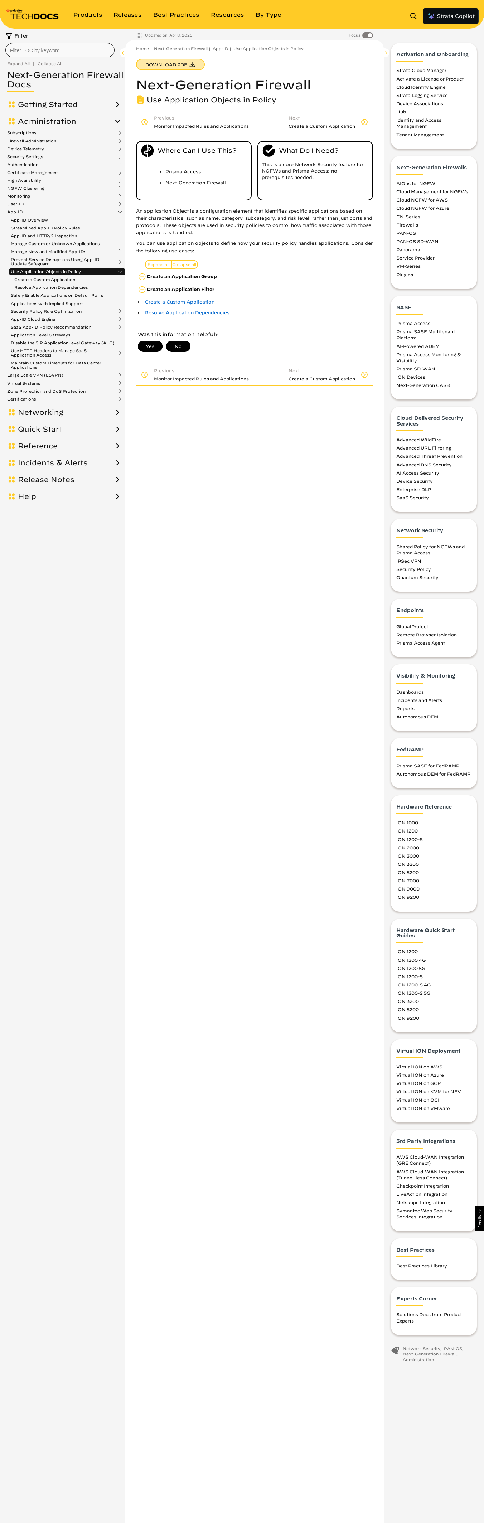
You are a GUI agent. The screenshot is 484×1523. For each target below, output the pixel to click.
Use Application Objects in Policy (46, 272)
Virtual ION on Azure (420, 1074)
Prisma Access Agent (420, 642)
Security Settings (25, 157)
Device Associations (419, 103)
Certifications (21, 399)
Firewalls (407, 224)
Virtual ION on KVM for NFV (428, 1091)
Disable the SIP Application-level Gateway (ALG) (63, 342)
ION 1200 (407, 830)
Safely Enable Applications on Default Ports (57, 295)
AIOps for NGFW (415, 183)
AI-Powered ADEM (418, 346)
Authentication (22, 165)
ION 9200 (407, 896)
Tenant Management (420, 134)
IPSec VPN (408, 560)
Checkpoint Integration (422, 1185)
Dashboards (410, 691)
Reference (38, 446)
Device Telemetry (25, 149)
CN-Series (408, 216)
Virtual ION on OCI (417, 1099)
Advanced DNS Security (424, 464)
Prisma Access (413, 323)
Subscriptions (21, 133)
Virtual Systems (23, 383)
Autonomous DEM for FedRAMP (433, 773)
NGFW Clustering (25, 188)
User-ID (15, 204)
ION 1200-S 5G (413, 992)
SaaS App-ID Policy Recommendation (51, 327)
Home (142, 48)
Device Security (414, 481)
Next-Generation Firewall (181, 48)
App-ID (15, 212)
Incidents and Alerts (419, 700)
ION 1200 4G (411, 959)
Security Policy (413, 569)
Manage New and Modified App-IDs (48, 251)
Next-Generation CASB (423, 385)
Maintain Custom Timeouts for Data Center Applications (56, 364)
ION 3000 (407, 855)
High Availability (24, 180)
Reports (405, 708)
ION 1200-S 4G (413, 984)
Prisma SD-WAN (415, 368)
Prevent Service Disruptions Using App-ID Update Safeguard (55, 261)
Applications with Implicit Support (47, 303)
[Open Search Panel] (415, 16)
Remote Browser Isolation (426, 634)
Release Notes (46, 480)
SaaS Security (412, 497)
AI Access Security (417, 472)
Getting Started (48, 104)
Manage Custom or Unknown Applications (55, 243)
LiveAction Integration (421, 1194)
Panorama (408, 249)
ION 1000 (407, 822)
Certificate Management (32, 172)
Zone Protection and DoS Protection (46, 391)
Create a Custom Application (44, 279)
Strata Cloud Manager (421, 70)
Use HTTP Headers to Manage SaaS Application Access (49, 353)
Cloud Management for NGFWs (432, 191)
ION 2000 (407, 847)
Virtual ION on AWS (419, 1066)
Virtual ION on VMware (423, 1108)
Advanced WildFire (418, 439)
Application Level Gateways (40, 335)
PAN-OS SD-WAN (417, 241)
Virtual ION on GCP (418, 1083)
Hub (401, 111)
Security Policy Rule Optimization (46, 311)
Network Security (421, 1348)
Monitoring (18, 196)
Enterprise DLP (413, 489)
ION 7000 (407, 880)
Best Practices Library (421, 1265)
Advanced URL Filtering (423, 447)
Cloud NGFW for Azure (422, 207)
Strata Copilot (451, 16)
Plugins (404, 274)
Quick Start (40, 429)
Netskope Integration (420, 1202)
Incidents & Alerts (53, 463)
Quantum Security (417, 577)
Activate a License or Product (430, 78)
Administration (47, 121)
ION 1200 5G (410, 968)
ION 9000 (408, 888)
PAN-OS (406, 233)
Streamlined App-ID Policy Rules (45, 227)
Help (27, 496)
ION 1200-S (409, 839)
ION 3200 (407, 864)
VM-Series (408, 265)
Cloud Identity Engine (421, 86)
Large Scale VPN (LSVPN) (35, 375)
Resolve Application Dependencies (51, 287)
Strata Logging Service (422, 95)
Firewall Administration (31, 141)
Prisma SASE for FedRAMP (427, 765)
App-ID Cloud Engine (33, 319)
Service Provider (415, 257)
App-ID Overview (29, 220)
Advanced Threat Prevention (429, 456)
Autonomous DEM (417, 716)
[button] (479, 1218)
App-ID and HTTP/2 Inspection (44, 235)
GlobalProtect (412, 626)
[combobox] (60, 50)
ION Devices (410, 376)
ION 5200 (407, 872)
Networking (40, 412)
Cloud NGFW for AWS (422, 199)
